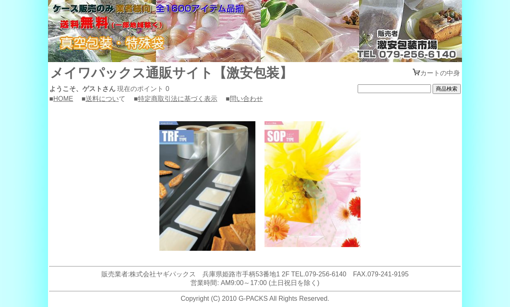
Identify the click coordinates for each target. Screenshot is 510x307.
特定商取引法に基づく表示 (177, 98)
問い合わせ (246, 98)
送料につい (102, 98)
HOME (63, 98)
